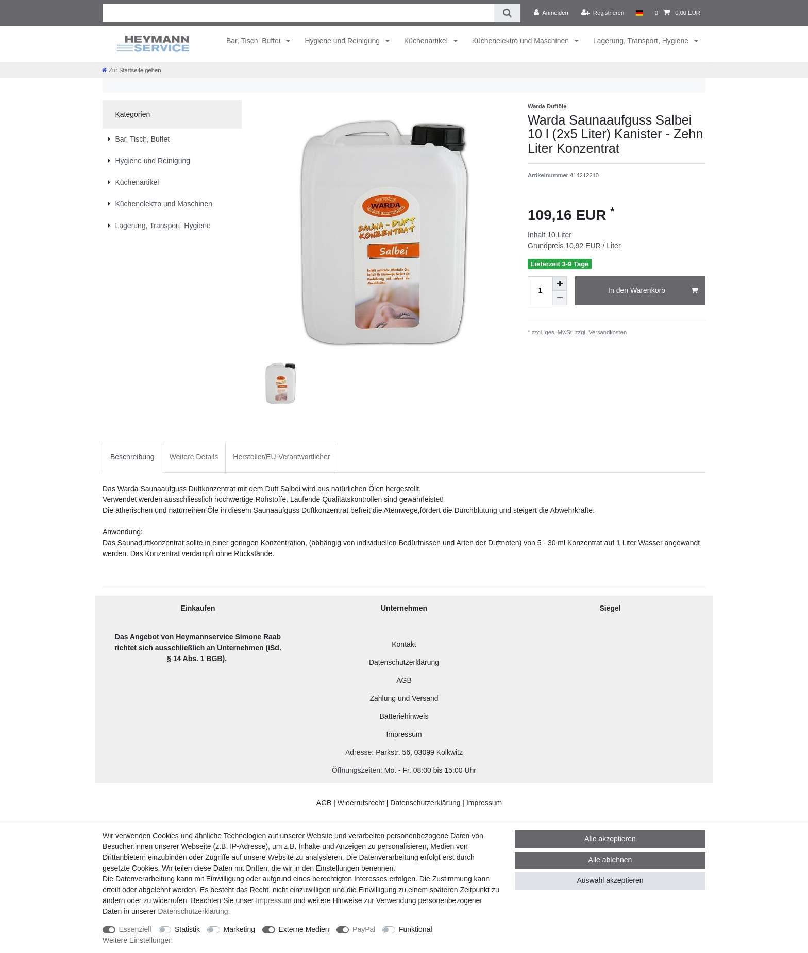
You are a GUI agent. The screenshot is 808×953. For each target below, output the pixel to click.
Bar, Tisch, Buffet (254, 41)
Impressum (404, 734)
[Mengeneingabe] (540, 290)
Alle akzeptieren (610, 839)
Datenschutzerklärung (404, 662)
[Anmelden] (551, 13)
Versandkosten (607, 332)
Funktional (415, 929)
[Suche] (507, 13)
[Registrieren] (603, 13)
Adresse (358, 752)
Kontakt (404, 644)
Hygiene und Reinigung (343, 41)
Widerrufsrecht (361, 803)
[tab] (132, 457)
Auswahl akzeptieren (610, 880)
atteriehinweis (406, 716)
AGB (404, 680)
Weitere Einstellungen (138, 940)
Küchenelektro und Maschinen (521, 41)
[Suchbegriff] (298, 13)
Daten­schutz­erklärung (193, 911)
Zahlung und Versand (403, 698)
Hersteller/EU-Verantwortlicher (281, 457)
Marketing (239, 929)
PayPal (363, 929)
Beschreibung (132, 457)
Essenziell (135, 929)
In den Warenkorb (653, 291)
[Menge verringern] (559, 298)
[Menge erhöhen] (559, 283)
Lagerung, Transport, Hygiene (642, 41)
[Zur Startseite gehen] (131, 70)
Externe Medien (304, 929)
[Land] (639, 13)
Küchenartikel (427, 41)
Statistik (187, 929)
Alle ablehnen (610, 860)
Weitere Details (194, 457)
